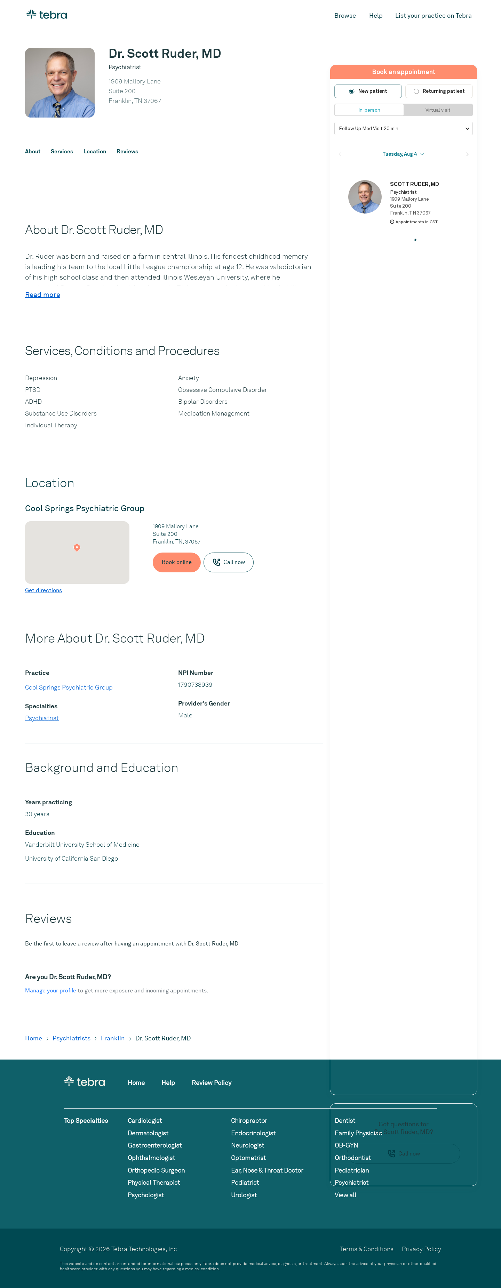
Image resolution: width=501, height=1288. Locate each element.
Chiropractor (249, 1120)
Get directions (43, 590)
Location (95, 151)
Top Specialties (86, 1120)
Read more (42, 294)
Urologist (244, 1195)
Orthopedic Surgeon (156, 1170)
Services (62, 151)
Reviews (127, 151)
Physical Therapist (154, 1182)
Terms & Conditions (366, 1249)
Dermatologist (148, 1133)
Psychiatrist (42, 718)
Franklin (113, 1038)
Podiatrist (245, 1182)
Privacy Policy (421, 1249)
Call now (403, 1154)
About (32, 151)
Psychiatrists (72, 1038)
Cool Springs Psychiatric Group (69, 687)
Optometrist (248, 1157)
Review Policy (211, 1082)
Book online (177, 562)
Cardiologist (145, 1120)
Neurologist (247, 1145)
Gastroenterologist (155, 1145)
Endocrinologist (253, 1133)
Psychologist (146, 1195)
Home (33, 1038)
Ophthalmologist (151, 1157)
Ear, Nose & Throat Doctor (267, 1170)
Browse (345, 15)
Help (376, 15)
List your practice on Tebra (433, 15)
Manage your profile (50, 990)
